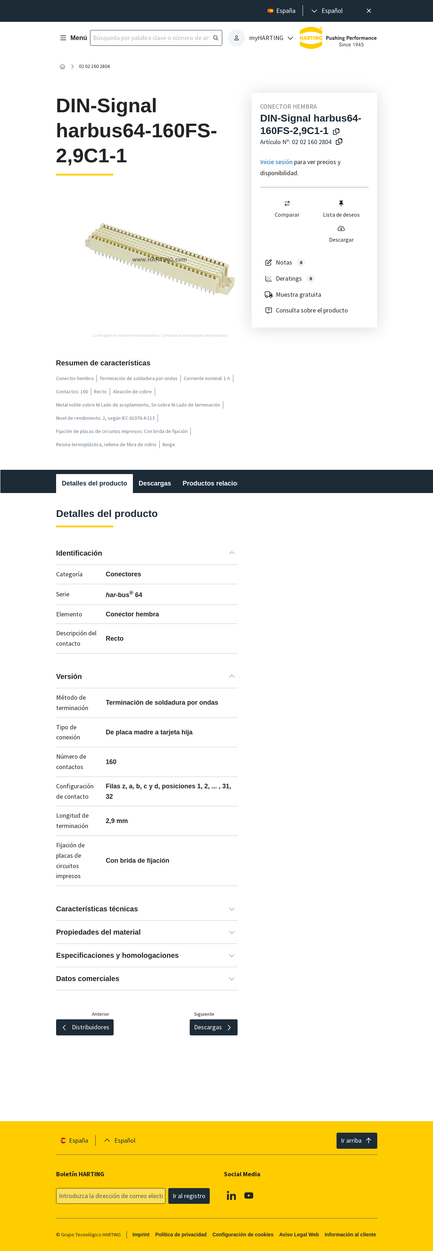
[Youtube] (249, 1195)
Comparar (287, 209)
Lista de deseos (341, 209)
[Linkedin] (231, 1195)
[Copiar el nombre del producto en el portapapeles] (336, 132)
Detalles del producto (94, 483)
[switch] (287, 203)
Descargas (155, 483)
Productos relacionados (219, 483)
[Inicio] (62, 66)
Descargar (341, 234)
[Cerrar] (369, 11)
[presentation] (326, 11)
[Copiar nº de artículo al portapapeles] (339, 142)
